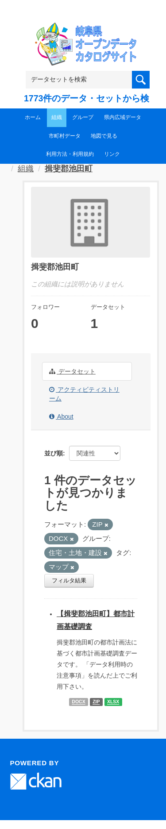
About (61, 416)
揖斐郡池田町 (69, 168)
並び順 (53, 453)
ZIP (96, 702)
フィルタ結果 (69, 580)
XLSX (113, 702)
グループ (82, 117)
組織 (56, 117)
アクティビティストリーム (84, 394)
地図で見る (104, 136)
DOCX (78, 702)
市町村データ (65, 136)
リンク (112, 154)
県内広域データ (122, 117)
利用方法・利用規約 (70, 154)
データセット (72, 371)
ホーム (33, 117)
